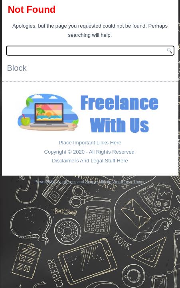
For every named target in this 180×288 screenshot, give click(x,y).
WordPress (66, 182)
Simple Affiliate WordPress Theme (115, 182)
